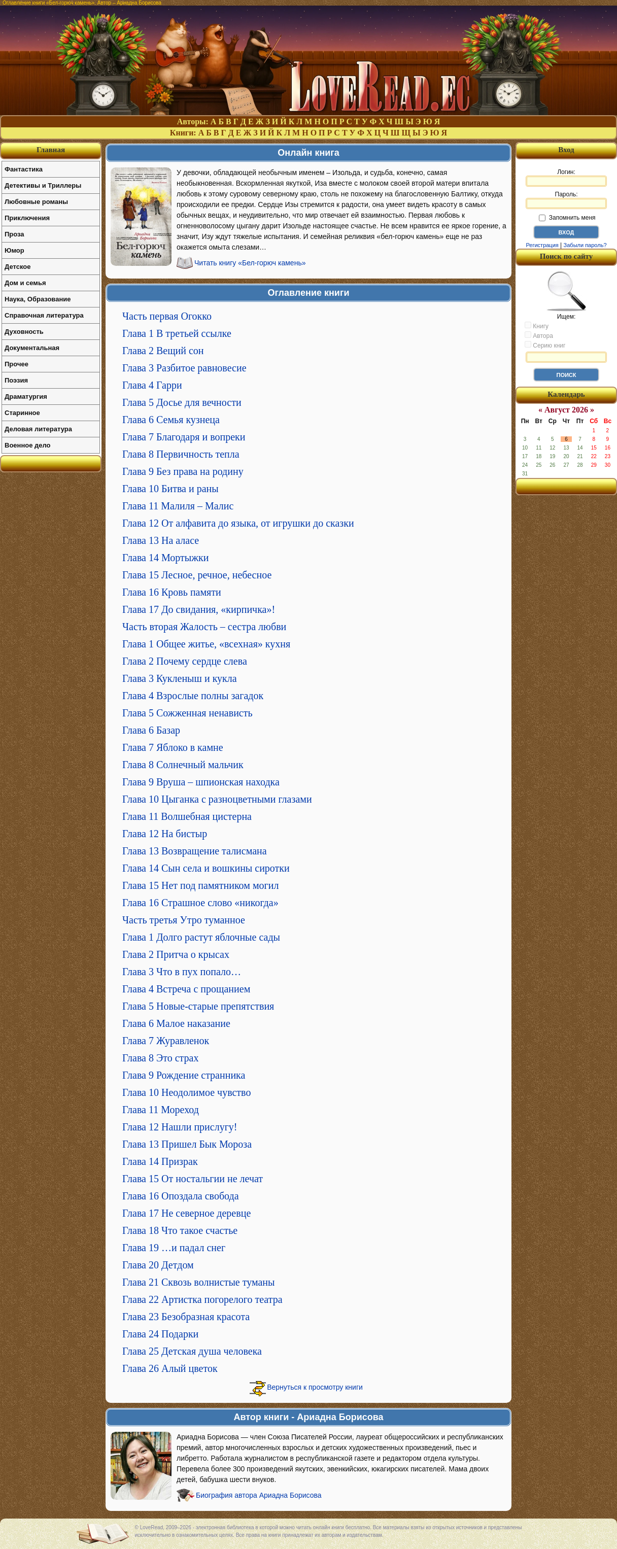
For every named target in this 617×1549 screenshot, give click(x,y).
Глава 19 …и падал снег (173, 1247)
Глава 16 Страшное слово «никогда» (200, 902)
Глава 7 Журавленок (165, 1040)
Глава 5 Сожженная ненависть (187, 712)
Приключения (27, 218)
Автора (539, 335)
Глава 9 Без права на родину (183, 471)
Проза (14, 234)
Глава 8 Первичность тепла (180, 454)
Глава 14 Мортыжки (165, 557)
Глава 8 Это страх (160, 1057)
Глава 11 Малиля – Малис (177, 505)
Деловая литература (38, 429)
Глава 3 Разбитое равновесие (184, 367)
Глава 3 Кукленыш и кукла (179, 678)
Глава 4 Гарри (152, 385)
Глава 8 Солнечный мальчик (183, 764)
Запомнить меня (567, 217)
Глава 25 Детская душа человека (192, 1351)
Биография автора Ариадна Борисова (259, 1495)
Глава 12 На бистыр (164, 833)
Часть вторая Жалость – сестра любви (204, 626)
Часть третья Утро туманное (183, 919)
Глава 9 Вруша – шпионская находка (201, 781)
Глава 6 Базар (151, 730)
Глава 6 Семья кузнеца (171, 419)
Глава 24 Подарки (160, 1333)
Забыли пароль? (585, 245)
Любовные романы (36, 201)
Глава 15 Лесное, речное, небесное (196, 574)
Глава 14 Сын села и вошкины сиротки (206, 868)
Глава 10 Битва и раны (170, 488)
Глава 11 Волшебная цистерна (187, 816)
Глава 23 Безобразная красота (186, 1316)
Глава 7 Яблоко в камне (172, 747)
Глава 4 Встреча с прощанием (186, 988)
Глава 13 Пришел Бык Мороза (187, 1144)
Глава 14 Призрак (160, 1161)
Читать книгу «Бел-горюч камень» (249, 263)
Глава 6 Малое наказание (176, 1023)
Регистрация (542, 245)
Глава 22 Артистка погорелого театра (202, 1299)
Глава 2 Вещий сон (163, 350)
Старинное (22, 413)
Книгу (537, 326)
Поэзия (16, 380)
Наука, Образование (38, 299)
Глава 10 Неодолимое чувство (186, 1092)
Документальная (32, 348)
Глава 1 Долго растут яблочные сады (201, 937)
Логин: (566, 177)
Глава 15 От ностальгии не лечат (192, 1178)
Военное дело (28, 445)
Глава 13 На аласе (160, 540)
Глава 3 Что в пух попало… (181, 971)
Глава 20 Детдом (158, 1264)
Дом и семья (25, 283)
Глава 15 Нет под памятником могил (200, 885)
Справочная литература (44, 315)
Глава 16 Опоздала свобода (180, 1195)
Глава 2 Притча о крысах (175, 954)
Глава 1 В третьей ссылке (176, 333)
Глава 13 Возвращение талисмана (194, 850)
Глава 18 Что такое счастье (179, 1230)
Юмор (14, 250)
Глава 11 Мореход (160, 1109)
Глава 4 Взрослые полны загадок (192, 695)
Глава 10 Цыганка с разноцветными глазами (217, 799)
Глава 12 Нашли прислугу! (179, 1126)
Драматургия (26, 396)
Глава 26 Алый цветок (170, 1368)
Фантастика (24, 169)
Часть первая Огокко (167, 316)
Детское (17, 266)
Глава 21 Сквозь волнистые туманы (198, 1282)
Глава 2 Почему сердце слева (184, 661)
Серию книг (545, 345)
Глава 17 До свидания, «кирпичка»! (198, 609)
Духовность (24, 331)
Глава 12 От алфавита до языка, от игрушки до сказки (238, 523)
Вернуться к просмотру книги (315, 1387)
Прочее (16, 364)
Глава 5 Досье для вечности (182, 402)
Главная (51, 150)
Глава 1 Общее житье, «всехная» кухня (206, 643)
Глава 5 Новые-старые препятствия (198, 1006)
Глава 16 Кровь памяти (171, 592)
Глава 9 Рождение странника (183, 1075)
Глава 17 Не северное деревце (186, 1213)
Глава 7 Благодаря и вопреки (183, 436)
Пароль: (566, 200)
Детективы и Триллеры (43, 185)
